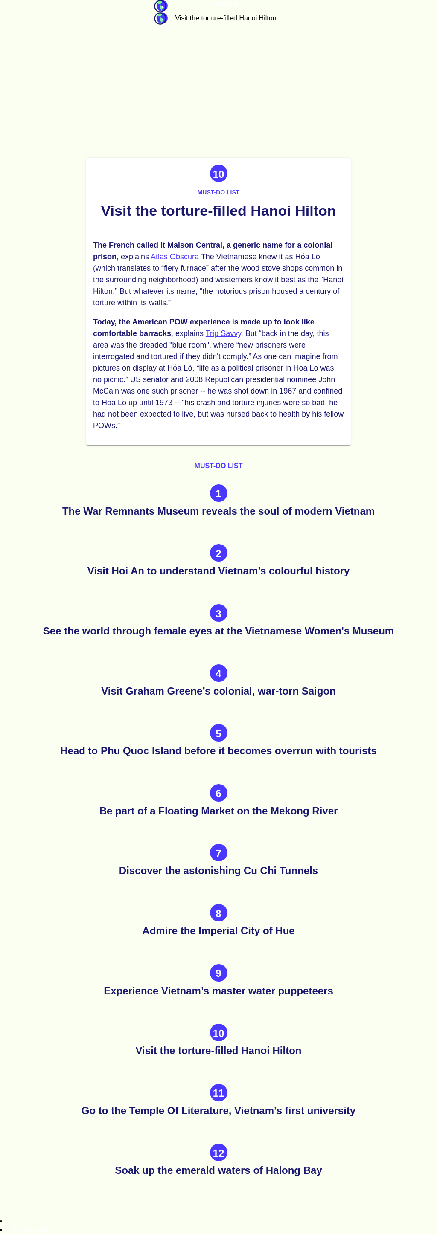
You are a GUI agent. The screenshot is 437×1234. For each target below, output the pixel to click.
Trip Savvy (223, 333)
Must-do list (219, 192)
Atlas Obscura (175, 256)
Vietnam (225, 3)
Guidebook (161, 6)
